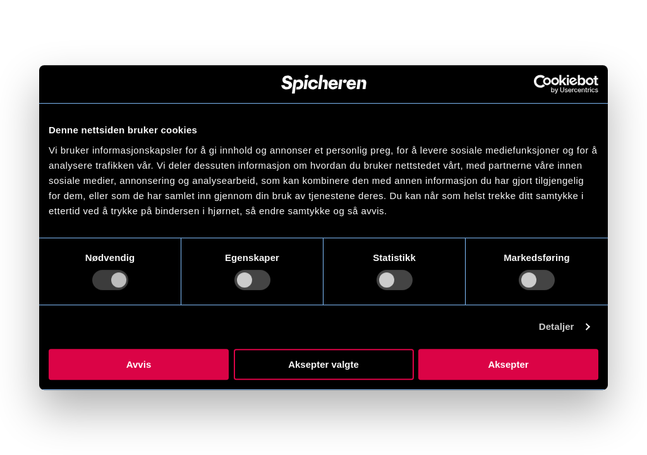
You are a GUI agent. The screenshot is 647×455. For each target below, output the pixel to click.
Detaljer (556, 326)
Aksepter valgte (323, 364)
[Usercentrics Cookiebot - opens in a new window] (543, 84)
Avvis (138, 364)
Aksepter (508, 364)
